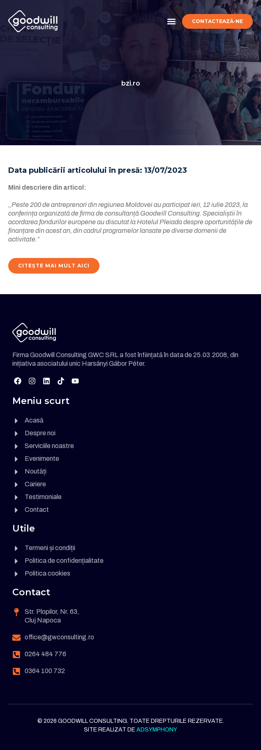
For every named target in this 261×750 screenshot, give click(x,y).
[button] (171, 21)
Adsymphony (156, 730)
